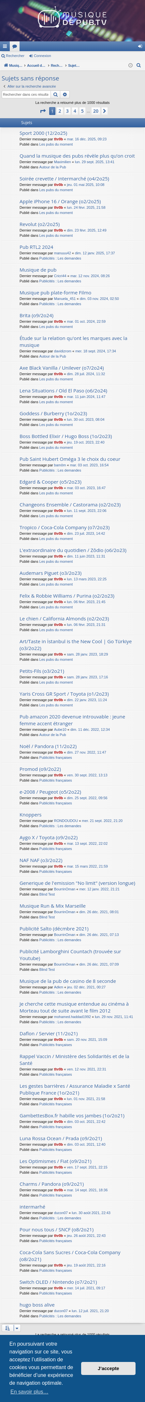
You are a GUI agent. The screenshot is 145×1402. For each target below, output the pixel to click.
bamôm (60, 465)
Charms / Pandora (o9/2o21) (52, 1184)
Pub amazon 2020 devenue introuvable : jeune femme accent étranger (72, 720)
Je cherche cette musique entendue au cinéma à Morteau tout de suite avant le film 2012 (74, 1007)
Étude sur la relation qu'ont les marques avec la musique (73, 341)
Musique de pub (38, 269)
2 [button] (60, 111)
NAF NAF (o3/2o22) (41, 860)
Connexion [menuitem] (141, 47)
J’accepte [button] (108, 1368)
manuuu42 (62, 253)
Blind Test (47, 894)
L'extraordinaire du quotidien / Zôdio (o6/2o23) (73, 550)
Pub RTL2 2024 (36, 247)
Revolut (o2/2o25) (40, 224)
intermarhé (32, 1206)
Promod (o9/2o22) (40, 769)
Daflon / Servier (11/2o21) (49, 1033)
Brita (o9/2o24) (36, 315)
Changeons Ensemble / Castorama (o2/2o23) (70, 504)
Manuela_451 (65, 299)
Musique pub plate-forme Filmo (55, 292)
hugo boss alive (37, 1304)
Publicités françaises (55, 757)
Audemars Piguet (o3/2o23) (50, 573)
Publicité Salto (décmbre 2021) (54, 928)
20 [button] (95, 111)
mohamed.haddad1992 (72, 1017)
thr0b (58, 139)
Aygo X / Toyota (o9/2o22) (49, 837)
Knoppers (30, 814)
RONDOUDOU (66, 821)
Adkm (58, 987)
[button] (43, 111)
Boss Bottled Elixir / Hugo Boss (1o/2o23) (66, 436)
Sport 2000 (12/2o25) (43, 133)
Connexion (42, 56)
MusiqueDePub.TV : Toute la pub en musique (53, 46)
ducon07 (61, 1213)
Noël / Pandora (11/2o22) (48, 746)
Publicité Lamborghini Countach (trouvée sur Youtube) (70, 954)
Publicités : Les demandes (60, 258)
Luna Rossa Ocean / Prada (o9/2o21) (61, 1138)
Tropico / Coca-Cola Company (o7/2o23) (64, 527)
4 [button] (75, 111)
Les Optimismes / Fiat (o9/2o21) (56, 1161)
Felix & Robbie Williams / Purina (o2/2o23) (67, 595)
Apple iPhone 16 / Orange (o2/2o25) (60, 201)
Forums (102, 47)
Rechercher (15, 56)
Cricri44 (60, 276)
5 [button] (82, 111)
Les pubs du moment (56, 144)
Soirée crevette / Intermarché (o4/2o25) (64, 178)
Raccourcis (6, 47)
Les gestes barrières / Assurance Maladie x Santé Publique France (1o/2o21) (75, 1089)
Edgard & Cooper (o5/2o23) (50, 481)
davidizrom (62, 351)
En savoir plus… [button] (29, 1392)
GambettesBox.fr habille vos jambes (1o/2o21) (72, 1115)
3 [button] (67, 111)
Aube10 (60, 729)
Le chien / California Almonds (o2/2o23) (64, 618)
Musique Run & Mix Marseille (53, 905)
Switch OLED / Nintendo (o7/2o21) (58, 1282)
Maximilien (62, 162)
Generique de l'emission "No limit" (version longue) (77, 883)
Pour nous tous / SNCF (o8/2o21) (57, 1229)
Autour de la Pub (52, 167)
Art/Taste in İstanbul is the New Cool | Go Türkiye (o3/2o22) (76, 644)
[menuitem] (139, 65)
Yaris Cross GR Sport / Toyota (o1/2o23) (64, 693)
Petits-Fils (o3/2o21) (42, 671)
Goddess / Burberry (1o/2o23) (53, 413)
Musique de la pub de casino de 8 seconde (68, 981)
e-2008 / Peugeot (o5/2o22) (50, 791)
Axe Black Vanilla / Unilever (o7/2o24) (62, 367)
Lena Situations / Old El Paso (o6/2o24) (63, 390)
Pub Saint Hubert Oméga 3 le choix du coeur (70, 459)
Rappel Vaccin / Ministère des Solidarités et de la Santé (74, 1059)
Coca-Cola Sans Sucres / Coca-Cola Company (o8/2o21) (70, 1255)
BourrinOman (64, 889)
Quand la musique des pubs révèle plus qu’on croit (77, 155)
